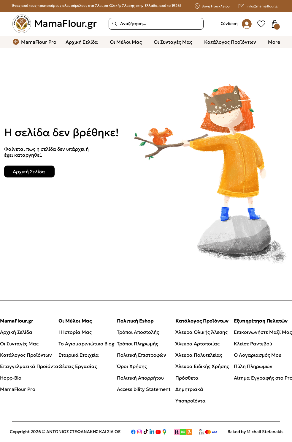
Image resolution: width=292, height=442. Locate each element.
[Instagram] (139, 432)
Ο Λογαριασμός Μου (257, 355)
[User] (261, 24)
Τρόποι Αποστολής (138, 332)
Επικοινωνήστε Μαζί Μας (263, 332)
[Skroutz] (189, 432)
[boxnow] (183, 432)
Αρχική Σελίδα (16, 332)
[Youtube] (158, 432)
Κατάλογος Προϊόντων (26, 355)
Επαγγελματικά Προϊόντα (29, 366)
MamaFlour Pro (17, 389)
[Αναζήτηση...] (155, 23)
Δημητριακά (189, 389)
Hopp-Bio (10, 378)
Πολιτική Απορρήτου (140, 378)
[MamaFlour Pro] (36, 42)
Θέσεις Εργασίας (77, 366)
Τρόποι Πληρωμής (137, 344)
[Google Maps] (164, 432)
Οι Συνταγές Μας (19, 344)
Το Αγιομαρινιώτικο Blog (86, 344)
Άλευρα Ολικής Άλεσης (201, 332)
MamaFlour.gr (65, 23)
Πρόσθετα (187, 378)
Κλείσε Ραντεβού (253, 344)
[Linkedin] (152, 432)
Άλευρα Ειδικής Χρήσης (202, 366)
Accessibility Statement (144, 389)
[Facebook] (133, 432)
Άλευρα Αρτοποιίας (197, 344)
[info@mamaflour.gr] (256, 6)
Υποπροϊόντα (190, 401)
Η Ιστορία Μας (75, 332)
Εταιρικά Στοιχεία (78, 355)
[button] (277, 27)
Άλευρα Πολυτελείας (198, 355)
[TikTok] (146, 432)
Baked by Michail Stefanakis (255, 431)
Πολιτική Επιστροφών (142, 355)
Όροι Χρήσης (132, 366)
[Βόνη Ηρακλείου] (211, 6)
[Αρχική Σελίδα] (29, 171)
